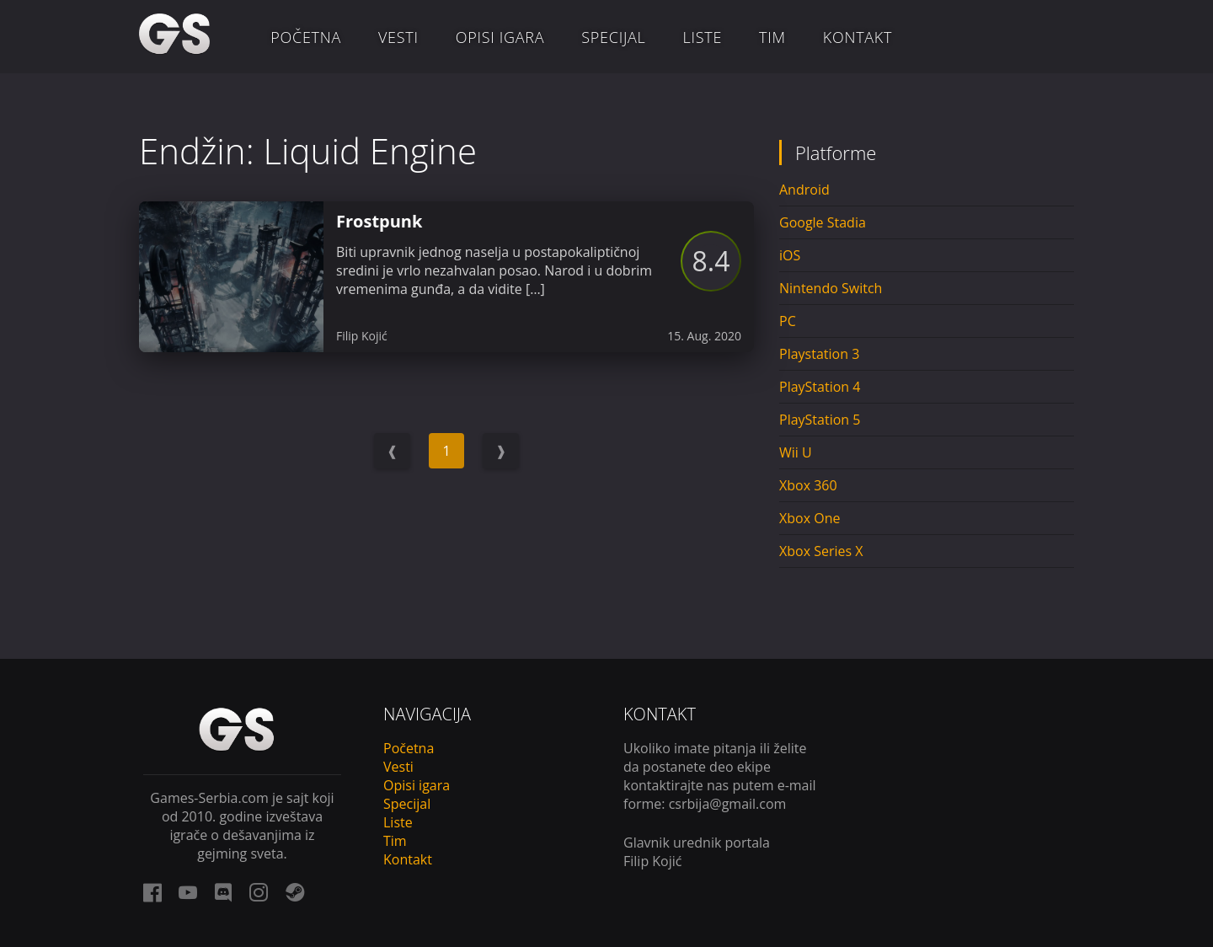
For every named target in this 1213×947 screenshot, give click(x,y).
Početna (305, 37)
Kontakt (857, 37)
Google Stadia (822, 222)
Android (804, 189)
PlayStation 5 (819, 419)
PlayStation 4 (819, 386)
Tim (772, 37)
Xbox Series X (821, 551)
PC (787, 321)
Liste (703, 37)
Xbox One (809, 518)
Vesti (398, 37)
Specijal (613, 37)
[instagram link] (258, 892)
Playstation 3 (819, 354)
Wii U (795, 452)
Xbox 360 (808, 485)
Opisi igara (500, 37)
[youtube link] (188, 892)
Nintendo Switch (830, 288)
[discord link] (223, 892)
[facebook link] (152, 892)
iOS (789, 255)
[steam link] (295, 892)
